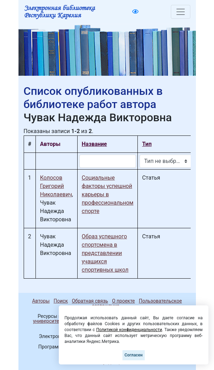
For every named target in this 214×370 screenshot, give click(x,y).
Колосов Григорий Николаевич (56, 186)
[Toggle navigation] (180, 12)
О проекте (123, 301)
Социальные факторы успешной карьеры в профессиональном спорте (108, 194)
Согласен (134, 355)
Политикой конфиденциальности (129, 329)
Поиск (61, 301)
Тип (146, 144)
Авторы (40, 301)
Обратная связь (90, 301)
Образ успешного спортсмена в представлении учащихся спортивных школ (105, 253)
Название (94, 144)
